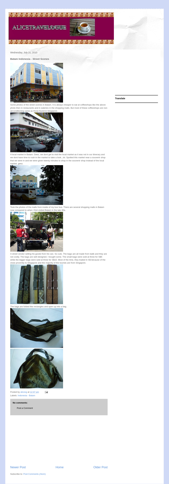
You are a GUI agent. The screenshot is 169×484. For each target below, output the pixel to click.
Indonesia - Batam (26, 395)
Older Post (100, 467)
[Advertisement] (59, 440)
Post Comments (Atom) (34, 474)
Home (60, 467)
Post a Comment (25, 408)
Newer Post (18, 467)
